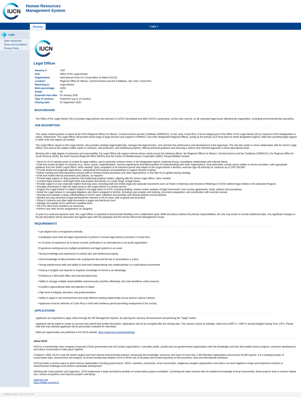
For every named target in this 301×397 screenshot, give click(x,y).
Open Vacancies (12, 40)
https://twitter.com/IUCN (46, 382)
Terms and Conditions (15, 44)
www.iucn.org (41, 379)
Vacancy (38, 26)
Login (153, 26)
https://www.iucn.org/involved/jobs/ (116, 332)
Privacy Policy (11, 48)
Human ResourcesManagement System (45, 8)
